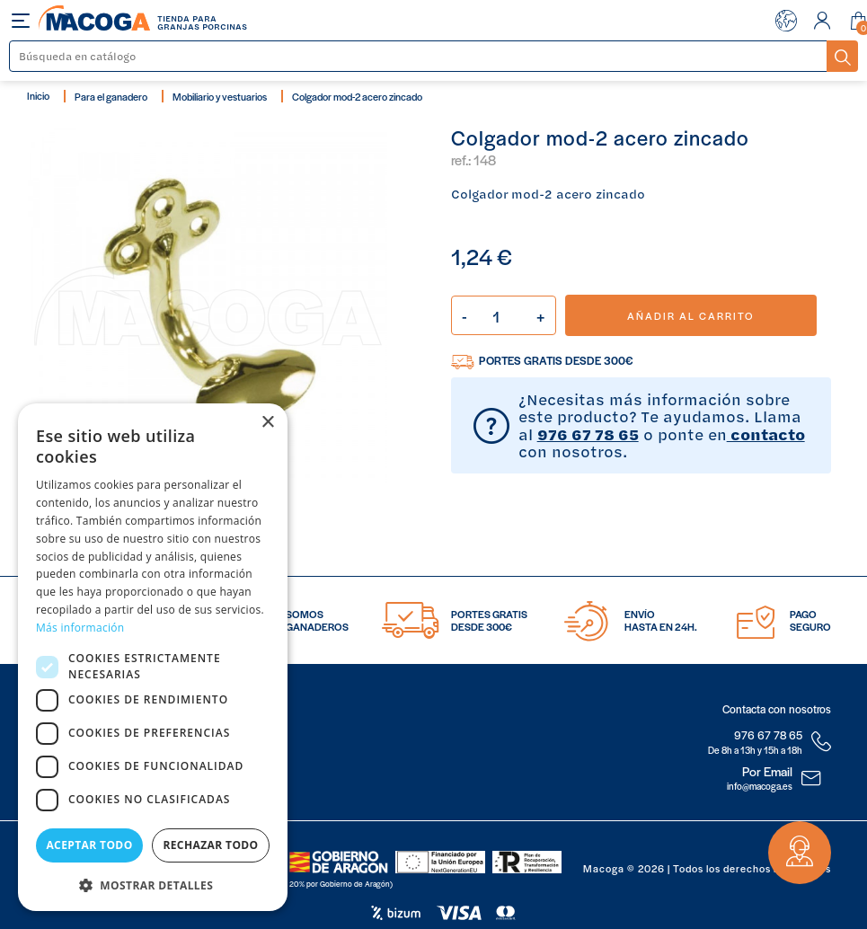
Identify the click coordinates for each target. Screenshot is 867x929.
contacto (766, 434)
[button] (153, 883)
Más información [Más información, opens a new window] (80, 627)
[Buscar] (418, 56)
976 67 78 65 (588, 434)
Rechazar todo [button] (210, 845)
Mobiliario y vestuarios (220, 96)
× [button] (267, 422)
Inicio (38, 95)
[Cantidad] (503, 315)
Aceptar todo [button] (89, 845)
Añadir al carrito (690, 315)
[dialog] (153, 657)
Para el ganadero (111, 96)
